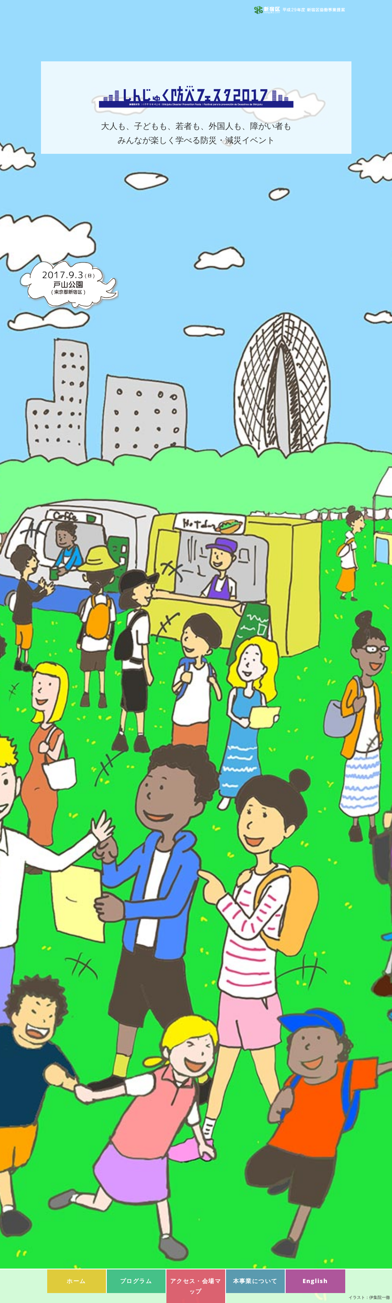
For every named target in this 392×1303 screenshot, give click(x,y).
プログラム (136, 1281)
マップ (195, 1286)
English (315, 1281)
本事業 (255, 1281)
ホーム (76, 1281)
